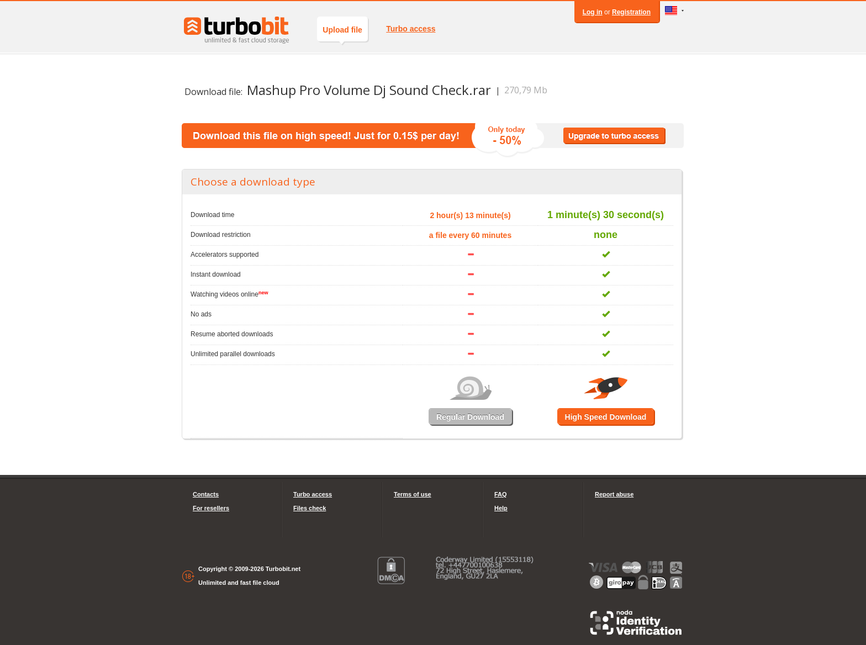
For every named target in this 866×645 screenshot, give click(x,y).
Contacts (206, 494)
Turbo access (410, 28)
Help (501, 508)
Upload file (342, 33)
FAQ (500, 494)
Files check (309, 508)
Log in (593, 12)
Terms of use (412, 494)
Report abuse (614, 494)
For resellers (211, 508)
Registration (631, 12)
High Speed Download (606, 417)
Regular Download (470, 417)
